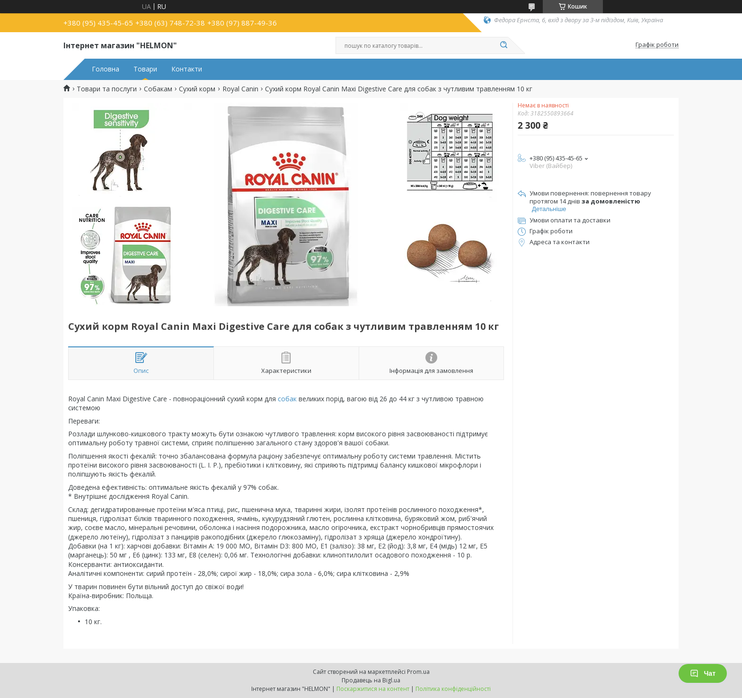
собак (287, 398)
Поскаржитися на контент (372, 689)
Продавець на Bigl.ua (371, 680)
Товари (145, 69)
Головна (105, 69)
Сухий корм (197, 89)
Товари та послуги (107, 89)
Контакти (186, 69)
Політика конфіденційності (453, 689)
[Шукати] (503, 45)
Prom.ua (418, 672)
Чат (703, 673)
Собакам (158, 89)
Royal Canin (240, 89)
